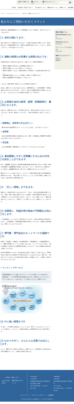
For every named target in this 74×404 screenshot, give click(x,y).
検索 (70, 2)
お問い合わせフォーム (51, 2)
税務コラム (65, 8)
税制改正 (58, 62)
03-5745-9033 (41, 2)
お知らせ (58, 60)
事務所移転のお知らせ (62, 44)
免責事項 (51, 397)
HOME (27, 7)
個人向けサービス (56, 8)
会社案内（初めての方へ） (36, 8)
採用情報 (70, 8)
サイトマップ (24, 397)
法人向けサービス (47, 8)
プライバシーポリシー (38, 397)
